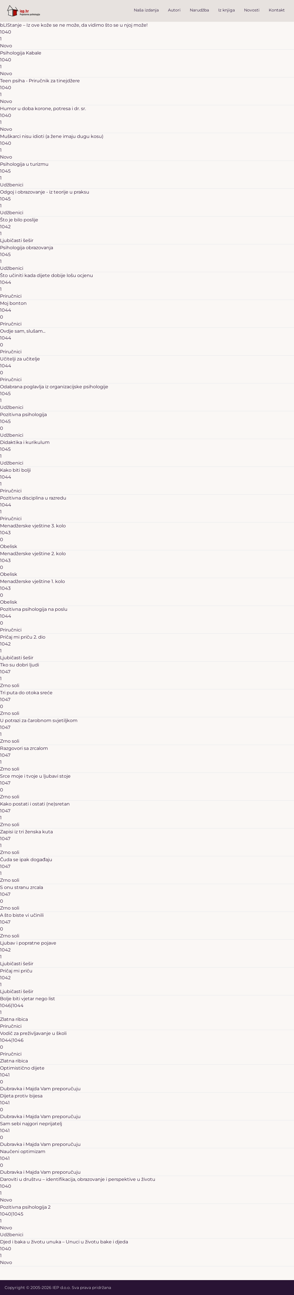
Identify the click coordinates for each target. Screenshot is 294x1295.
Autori (174, 10)
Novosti (252, 10)
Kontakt (277, 10)
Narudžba (199, 10)
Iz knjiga (226, 10)
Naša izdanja (146, 10)
